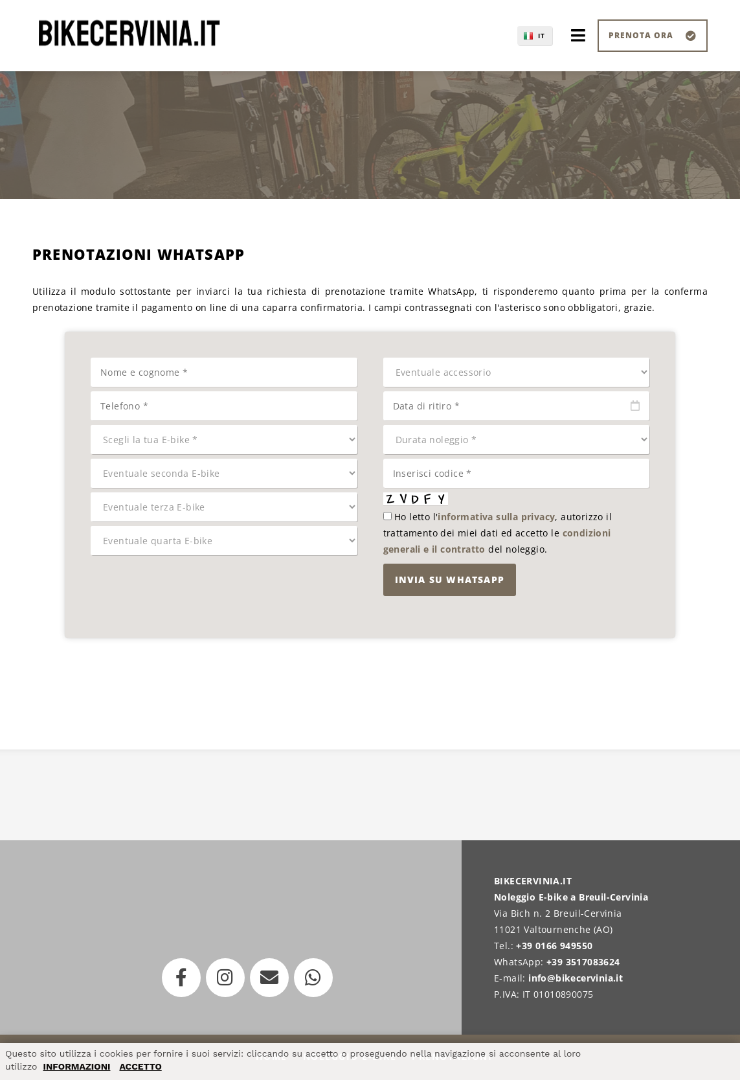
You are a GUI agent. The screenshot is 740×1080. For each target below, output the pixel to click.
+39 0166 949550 (554, 945)
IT (541, 35)
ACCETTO (140, 1066)
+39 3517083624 (583, 962)
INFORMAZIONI (76, 1066)
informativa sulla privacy (496, 517)
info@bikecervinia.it (575, 978)
